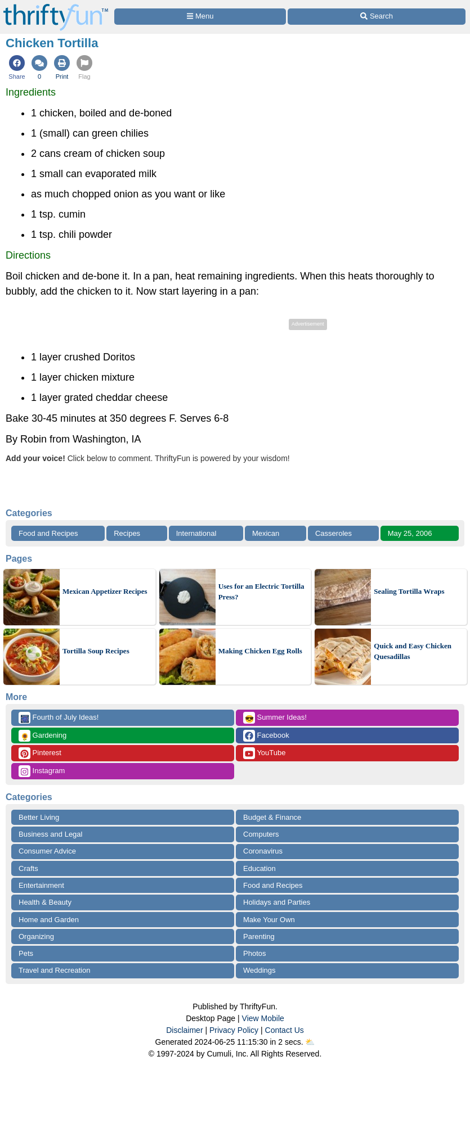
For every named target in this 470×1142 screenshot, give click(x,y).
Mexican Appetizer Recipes (104, 591)
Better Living (39, 817)
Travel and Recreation (54, 970)
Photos (254, 953)
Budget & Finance (272, 817)
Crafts (28, 868)
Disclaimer (184, 1030)
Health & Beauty (45, 902)
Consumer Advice (47, 851)
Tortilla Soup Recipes (95, 651)
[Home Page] (55, 6)
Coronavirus (263, 851)
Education (259, 868)
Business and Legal (50, 834)
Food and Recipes (48, 533)
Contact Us (284, 1030)
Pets (26, 953)
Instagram (42, 771)
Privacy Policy (233, 1030)
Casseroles (333, 533)
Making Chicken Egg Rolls (260, 651)
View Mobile (263, 1018)
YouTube (264, 753)
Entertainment (41, 885)
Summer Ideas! (275, 718)
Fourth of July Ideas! (59, 718)
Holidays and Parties (276, 902)
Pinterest (40, 753)
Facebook (266, 736)
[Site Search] (376, 16)
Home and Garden (49, 919)
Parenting (259, 936)
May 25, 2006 (410, 533)
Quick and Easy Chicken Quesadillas (412, 651)
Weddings (259, 970)
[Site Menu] (200, 16)
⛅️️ (310, 1041)
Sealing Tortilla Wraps (409, 591)
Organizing (36, 936)
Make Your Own (269, 919)
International (196, 533)
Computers (261, 834)
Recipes (127, 533)
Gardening (42, 736)
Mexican (265, 533)
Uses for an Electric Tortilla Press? (261, 592)
